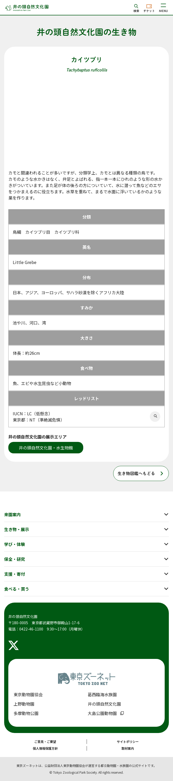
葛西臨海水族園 (102, 694)
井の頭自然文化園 (104, 704)
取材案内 (127, 748)
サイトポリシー (128, 741)
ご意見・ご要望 (45, 741)
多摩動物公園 (26, 713)
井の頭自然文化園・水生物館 (46, 447)
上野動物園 (24, 704)
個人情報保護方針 (45, 748)
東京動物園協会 (28, 694)
